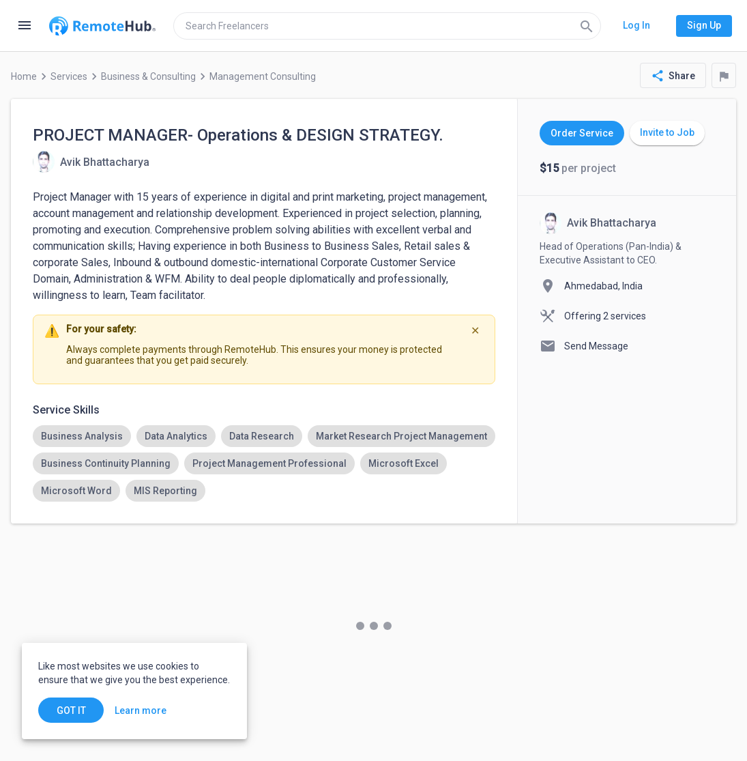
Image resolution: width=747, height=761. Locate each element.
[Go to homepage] (102, 26)
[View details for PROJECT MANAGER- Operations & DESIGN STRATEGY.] (91, 162)
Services (68, 76)
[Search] (586, 26)
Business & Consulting (148, 76)
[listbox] (264, 463)
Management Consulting (262, 76)
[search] (387, 26)
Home (24, 76)
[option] (82, 436)
